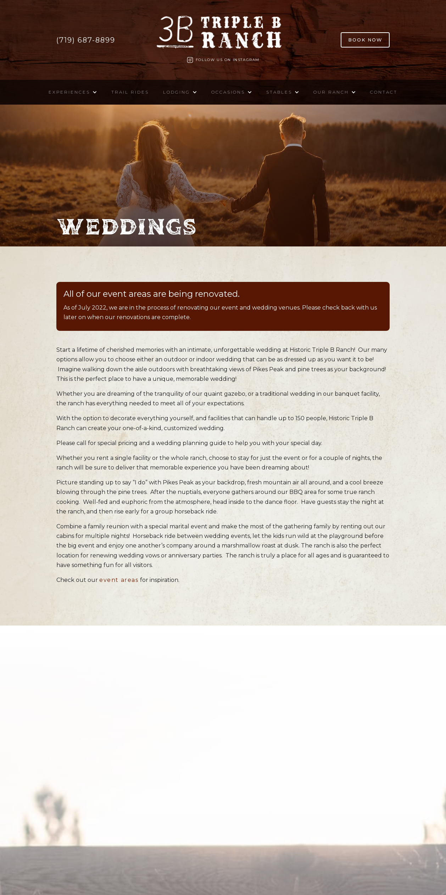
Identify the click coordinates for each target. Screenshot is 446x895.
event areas (119, 580)
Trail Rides (130, 92)
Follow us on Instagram (228, 59)
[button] (72, 92)
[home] (223, 34)
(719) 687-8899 (85, 40)
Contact (383, 92)
